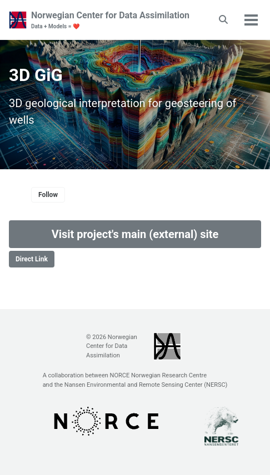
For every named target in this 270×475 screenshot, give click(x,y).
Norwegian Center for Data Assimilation (110, 20)
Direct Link (32, 259)
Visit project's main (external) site (135, 234)
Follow (48, 195)
